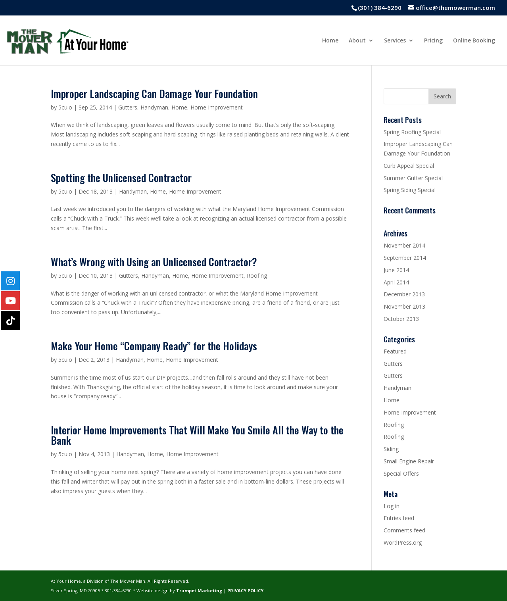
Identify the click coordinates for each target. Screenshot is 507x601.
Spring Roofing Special (412, 132)
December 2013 (404, 294)
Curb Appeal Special (409, 165)
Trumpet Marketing (199, 590)
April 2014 (396, 282)
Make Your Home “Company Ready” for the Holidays (154, 345)
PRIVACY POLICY (245, 590)
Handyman (154, 107)
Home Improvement (216, 107)
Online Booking (474, 41)
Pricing (433, 41)
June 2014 (396, 270)
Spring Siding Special (410, 190)
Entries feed (399, 518)
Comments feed (404, 530)
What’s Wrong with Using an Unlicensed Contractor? (154, 261)
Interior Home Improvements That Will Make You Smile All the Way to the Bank (197, 435)
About (357, 41)
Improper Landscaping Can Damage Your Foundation (154, 93)
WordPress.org (403, 542)
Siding (391, 449)
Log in (391, 506)
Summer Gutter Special (413, 178)
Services (395, 41)
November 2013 (404, 306)
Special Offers (401, 473)
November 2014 (404, 245)
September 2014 (405, 257)
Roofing (257, 275)
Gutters (127, 107)
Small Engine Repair (409, 461)
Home (330, 41)
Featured (395, 351)
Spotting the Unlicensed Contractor (121, 177)
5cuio (65, 107)
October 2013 (401, 319)
